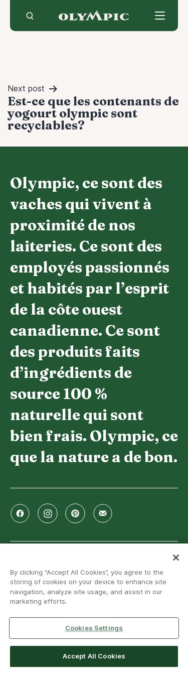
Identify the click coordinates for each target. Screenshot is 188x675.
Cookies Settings (94, 628)
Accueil (94, 16)
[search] (30, 15)
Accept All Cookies (94, 656)
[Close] (176, 558)
